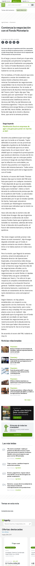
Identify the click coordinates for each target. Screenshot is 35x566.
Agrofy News (4, 22)
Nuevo (7, 550)
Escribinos (17, 417)
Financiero (13, 22)
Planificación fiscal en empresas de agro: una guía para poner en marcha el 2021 (17, 128)
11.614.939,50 (13, 563)
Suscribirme (17, 435)
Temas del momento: (7, 10)
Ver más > (27, 400)
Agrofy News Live (21, 10)
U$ (33, 563)
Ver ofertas (5, 532)
